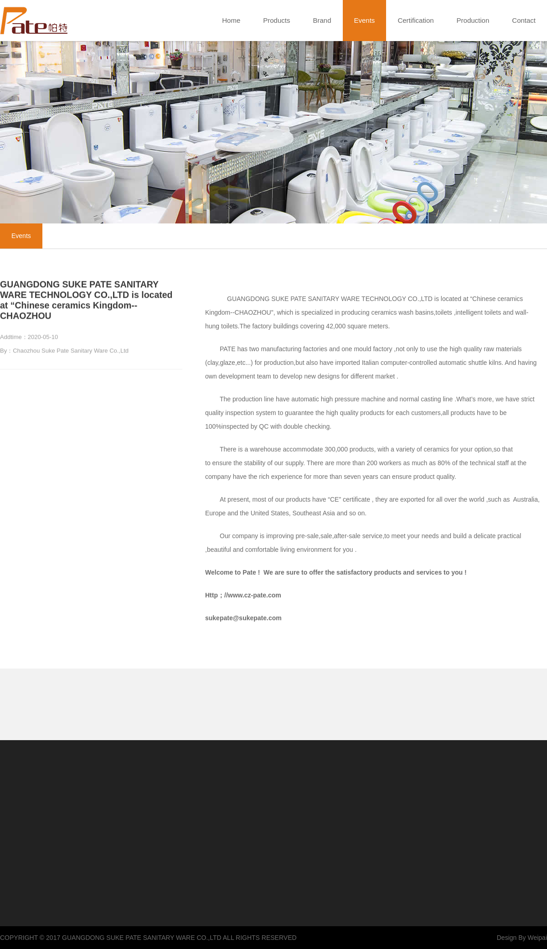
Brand (322, 20)
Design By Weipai (522, 937)
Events (365, 20)
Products (276, 20)
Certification (415, 20)
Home (231, 20)
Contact (524, 20)
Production (473, 20)
